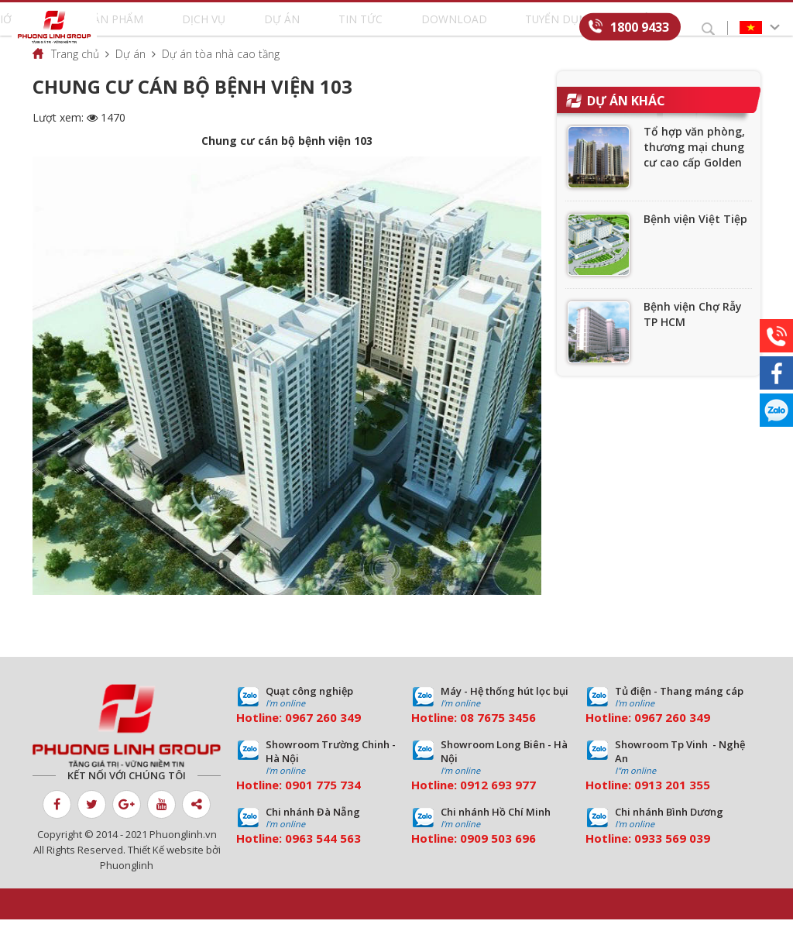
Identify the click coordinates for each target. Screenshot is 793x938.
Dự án (308, 28)
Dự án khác (626, 119)
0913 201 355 (672, 803)
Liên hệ (559, 28)
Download (420, 28)
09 (292, 803)
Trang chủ (75, 72)
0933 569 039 (672, 856)
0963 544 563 (323, 856)
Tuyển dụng (495, 28)
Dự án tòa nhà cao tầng (221, 72)
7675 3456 (506, 736)
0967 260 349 (323, 736)
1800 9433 (639, 26)
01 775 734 (330, 803)
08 (467, 736)
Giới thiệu (133, 28)
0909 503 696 (498, 856)
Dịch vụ (259, 28)
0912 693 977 (498, 803)
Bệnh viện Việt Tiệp (695, 237)
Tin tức (358, 28)
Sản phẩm (200, 28)
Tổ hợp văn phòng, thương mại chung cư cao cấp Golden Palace (694, 173)
